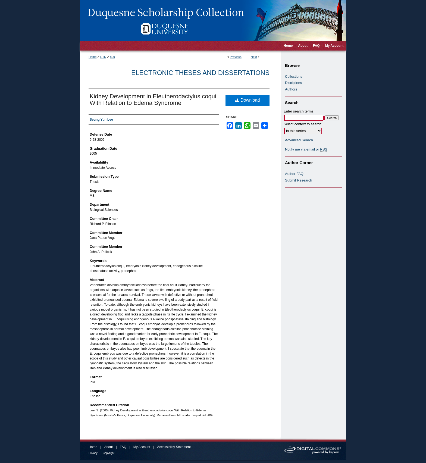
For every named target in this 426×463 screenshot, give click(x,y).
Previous (236, 56)
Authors (291, 89)
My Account (141, 447)
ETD (103, 56)
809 (112, 56)
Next (254, 56)
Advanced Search (299, 140)
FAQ (123, 447)
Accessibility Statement (174, 447)
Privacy (93, 453)
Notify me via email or (306, 149)
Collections (293, 76)
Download (247, 100)
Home (92, 56)
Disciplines (293, 83)
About (108, 447)
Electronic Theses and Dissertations (200, 72)
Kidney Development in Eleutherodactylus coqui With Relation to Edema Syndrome (153, 99)
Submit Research (298, 180)
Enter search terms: (299, 111)
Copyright (108, 453)
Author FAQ (294, 174)
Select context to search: (303, 124)
